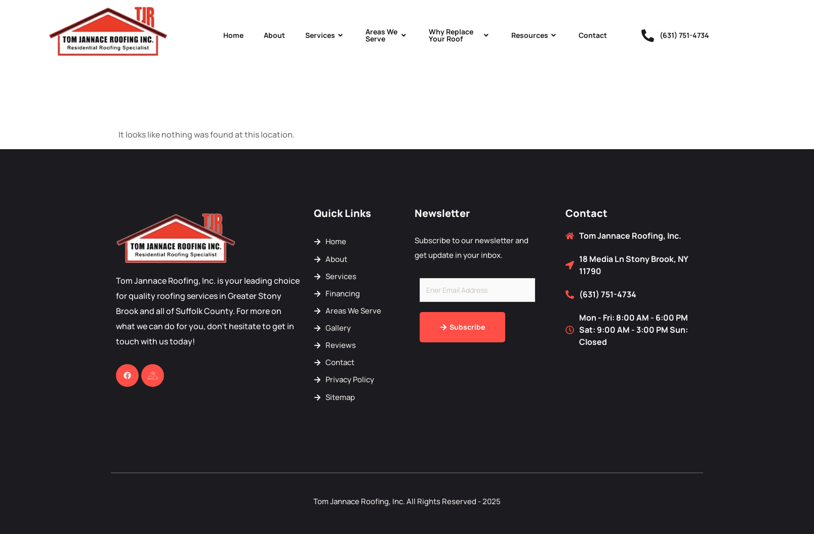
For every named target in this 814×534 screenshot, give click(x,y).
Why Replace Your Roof (460, 35)
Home (233, 35)
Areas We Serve (387, 35)
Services (325, 35)
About (274, 35)
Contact (593, 35)
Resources (534, 35)
